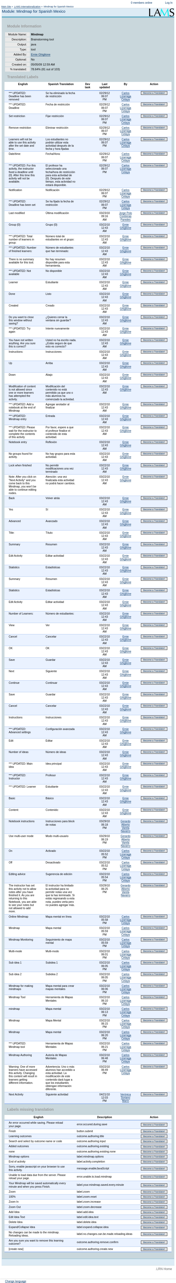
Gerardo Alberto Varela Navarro (125, 826)
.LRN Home (163, 1269)
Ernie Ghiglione (40, 54)
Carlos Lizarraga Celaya (125, 96)
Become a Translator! (154, 93)
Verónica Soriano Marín (125, 1097)
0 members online (141, 2)
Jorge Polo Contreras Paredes (125, 216)
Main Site (6, 6)
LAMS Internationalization (27, 6)
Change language (15, 1281)
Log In (169, 2)
